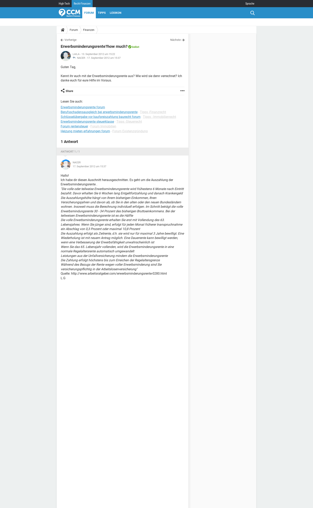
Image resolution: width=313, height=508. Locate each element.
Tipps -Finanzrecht (153, 112)
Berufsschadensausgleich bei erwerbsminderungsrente (99, 112)
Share (69, 91)
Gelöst (135, 46)
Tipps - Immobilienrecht (159, 117)
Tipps (102, 12)
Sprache (249, 3)
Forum (89, 12)
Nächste (175, 39)
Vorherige (70, 39)
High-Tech (64, 3)
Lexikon (115, 12)
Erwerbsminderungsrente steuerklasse (87, 121)
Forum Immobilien (103, 126)
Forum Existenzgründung (130, 131)
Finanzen (88, 29)
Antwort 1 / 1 (70, 151)
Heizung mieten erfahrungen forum (85, 131)
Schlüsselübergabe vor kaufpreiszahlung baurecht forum (101, 117)
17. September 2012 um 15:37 (104, 57)
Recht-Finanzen (82, 3)
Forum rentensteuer (74, 126)
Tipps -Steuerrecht (129, 121)
